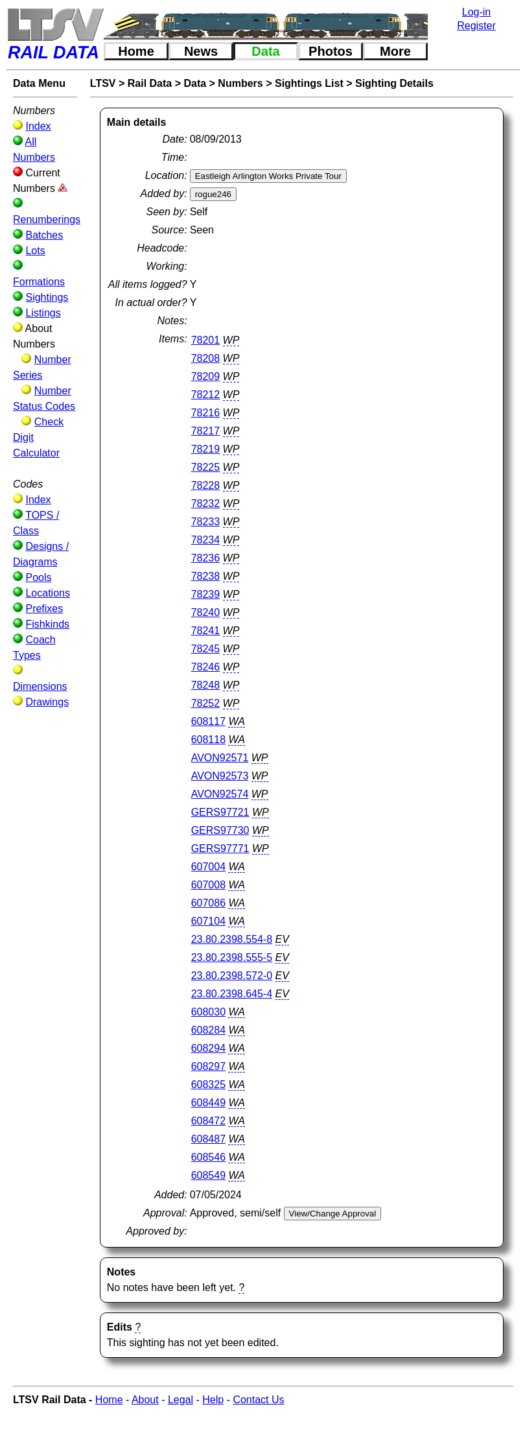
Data (265, 51)
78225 (205, 467)
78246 (205, 666)
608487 (208, 1138)
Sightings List (309, 83)
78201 (205, 340)
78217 (205, 430)
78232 (205, 503)
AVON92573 (220, 775)
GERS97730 (220, 830)
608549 (208, 1175)
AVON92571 (220, 757)
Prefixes (44, 608)
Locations (47, 593)
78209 (205, 376)
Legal (180, 1399)
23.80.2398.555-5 (231, 957)
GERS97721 (220, 812)
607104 (208, 921)
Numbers (240, 83)
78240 (205, 612)
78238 (205, 576)
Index (38, 126)
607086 (208, 902)
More (395, 51)
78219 (205, 449)
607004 (208, 866)
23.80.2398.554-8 (231, 939)
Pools (38, 577)
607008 (208, 884)
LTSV (103, 83)
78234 (205, 539)
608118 (208, 739)
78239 (205, 594)
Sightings (46, 297)
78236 (205, 557)
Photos (331, 51)
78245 (205, 648)
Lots (35, 250)
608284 (208, 1030)
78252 (205, 703)
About (145, 1399)
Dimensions (40, 686)
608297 (208, 1066)
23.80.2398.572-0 (231, 975)
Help (213, 1399)
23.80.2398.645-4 (231, 993)
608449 (208, 1102)
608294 (208, 1048)
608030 (208, 1011)
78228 (205, 485)
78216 (205, 412)
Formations (39, 281)
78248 (205, 685)
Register (476, 25)
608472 (208, 1120)
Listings (42, 312)
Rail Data (150, 83)
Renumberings (46, 219)
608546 (208, 1157)
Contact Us (258, 1399)
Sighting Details (394, 83)
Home (136, 51)
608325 (208, 1084)
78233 (205, 521)
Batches (44, 235)
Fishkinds (47, 624)
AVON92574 (220, 794)
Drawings (47, 701)
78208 (205, 358)
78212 (205, 394)
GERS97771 (220, 848)
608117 (208, 721)
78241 (205, 630)
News (201, 51)
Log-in (476, 12)
